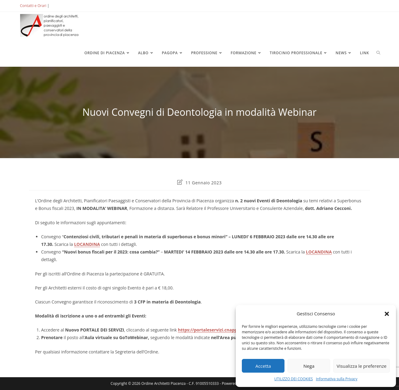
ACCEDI (60, 5)
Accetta (263, 366)
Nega (308, 366)
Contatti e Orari (33, 5)
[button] (387, 314)
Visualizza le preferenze (362, 366)
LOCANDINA (87, 244)
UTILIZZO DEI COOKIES (293, 378)
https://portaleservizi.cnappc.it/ (212, 330)
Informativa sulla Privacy (336, 378)
